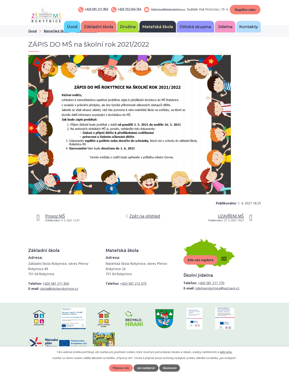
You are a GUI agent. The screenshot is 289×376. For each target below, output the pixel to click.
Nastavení (169, 368)
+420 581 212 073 (133, 283)
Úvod (72, 26)
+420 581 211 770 (211, 283)
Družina (128, 26)
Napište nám (245, 9)
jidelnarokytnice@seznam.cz (217, 288)
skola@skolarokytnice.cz (59, 288)
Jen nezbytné (146, 368)
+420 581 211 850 (96, 9)
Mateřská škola (157, 26)
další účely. (226, 352)
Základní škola (98, 26)
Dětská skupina (195, 26)
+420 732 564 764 (129, 9)
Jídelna (225, 26)
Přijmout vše (121, 368)
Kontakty (248, 26)
